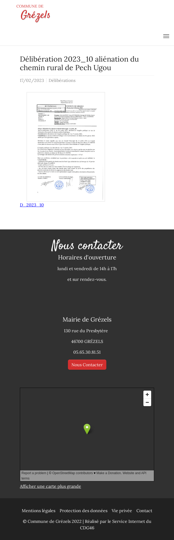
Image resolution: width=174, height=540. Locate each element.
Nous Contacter (87, 364)
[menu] (166, 36)
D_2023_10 (32, 204)
